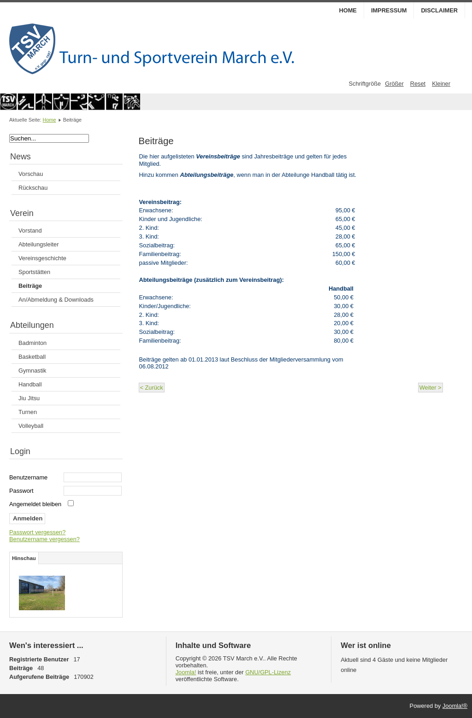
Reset (417, 83)
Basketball (32, 356)
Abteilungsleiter (38, 244)
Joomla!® (454, 705)
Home (347, 10)
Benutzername (28, 477)
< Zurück (151, 387)
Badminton (32, 342)
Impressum (389, 10)
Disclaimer (439, 10)
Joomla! (186, 672)
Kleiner (441, 83)
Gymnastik (32, 370)
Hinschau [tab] (24, 558)
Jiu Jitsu (29, 398)
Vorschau (30, 173)
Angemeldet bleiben (35, 504)
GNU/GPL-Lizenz (268, 672)
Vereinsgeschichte (42, 258)
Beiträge (30, 285)
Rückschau (32, 187)
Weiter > (430, 387)
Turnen (27, 412)
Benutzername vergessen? (44, 539)
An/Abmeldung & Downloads (56, 299)
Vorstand (30, 230)
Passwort (21, 490)
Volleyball (30, 425)
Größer (394, 83)
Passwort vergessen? (37, 532)
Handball (30, 384)
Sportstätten (34, 272)
